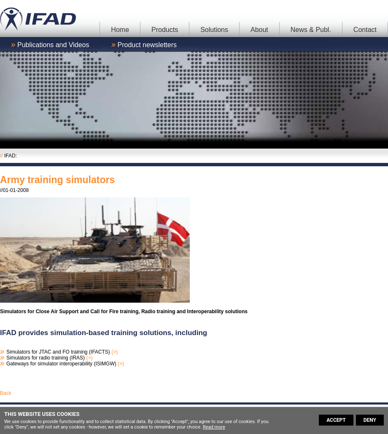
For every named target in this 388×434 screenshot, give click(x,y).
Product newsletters (147, 44)
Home (120, 29)
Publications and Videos (53, 44)
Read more (214, 427)
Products (164, 29)
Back (5, 393)
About (259, 29)
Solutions (214, 29)
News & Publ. (311, 29)
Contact (365, 29)
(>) (114, 352)
